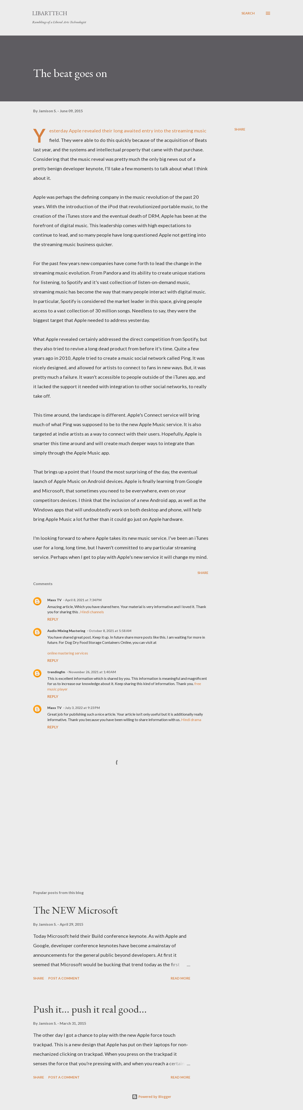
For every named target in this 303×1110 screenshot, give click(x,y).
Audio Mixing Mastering (66, 631)
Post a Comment (64, 978)
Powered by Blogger (151, 1096)
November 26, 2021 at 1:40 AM (92, 672)
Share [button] (239, 129)
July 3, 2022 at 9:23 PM (82, 708)
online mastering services (67, 653)
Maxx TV (54, 600)
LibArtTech (49, 13)
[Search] (248, 13)
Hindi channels (92, 611)
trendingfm (56, 672)
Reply (52, 619)
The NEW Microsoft (75, 910)
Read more (180, 978)
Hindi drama (191, 719)
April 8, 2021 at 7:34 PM (83, 600)
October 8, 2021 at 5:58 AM (110, 631)
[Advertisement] (113, 831)
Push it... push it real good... (90, 1009)
